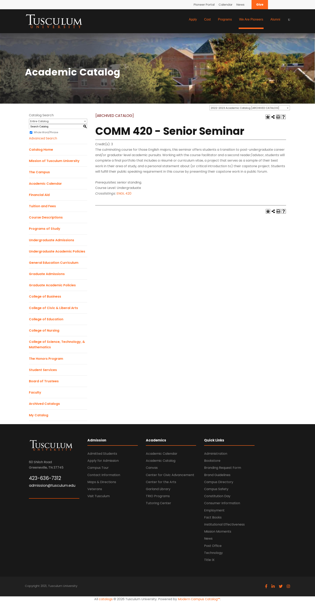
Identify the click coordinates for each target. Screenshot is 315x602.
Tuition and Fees (42, 206)
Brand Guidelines (217, 475)
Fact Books (213, 517)
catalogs (106, 599)
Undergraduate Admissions (51, 240)
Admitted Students (102, 453)
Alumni (275, 19)
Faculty (35, 392)
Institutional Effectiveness (224, 524)
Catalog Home (41, 149)
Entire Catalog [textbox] (39, 121)
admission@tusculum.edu (52, 485)
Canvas (152, 467)
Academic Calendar (45, 183)
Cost (207, 19)
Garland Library (158, 489)
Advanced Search (43, 138)
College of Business (45, 296)
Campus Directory (218, 482)
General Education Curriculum (53, 262)
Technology (213, 552)
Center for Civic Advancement (170, 475)
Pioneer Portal (204, 4)
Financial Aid (39, 195)
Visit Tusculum (98, 496)
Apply (193, 19)
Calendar (225, 4)
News (240, 4)
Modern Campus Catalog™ (199, 599)
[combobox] (250, 107)
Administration (215, 453)
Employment (214, 510)
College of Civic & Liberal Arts (53, 308)
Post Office (213, 545)
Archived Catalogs (44, 403)
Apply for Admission (103, 460)
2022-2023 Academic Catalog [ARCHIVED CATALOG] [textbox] (245, 108)
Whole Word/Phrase (46, 132)
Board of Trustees (44, 381)
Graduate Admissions (47, 274)
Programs (225, 19)
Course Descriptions (46, 217)
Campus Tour (98, 467)
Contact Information (103, 475)
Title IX (209, 560)
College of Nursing (44, 330)
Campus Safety (216, 489)
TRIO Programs (158, 496)
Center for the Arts (161, 482)
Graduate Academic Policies (52, 285)
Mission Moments (217, 531)
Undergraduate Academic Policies (57, 251)
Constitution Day (217, 496)
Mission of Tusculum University (54, 161)
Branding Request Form (222, 467)
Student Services (43, 370)
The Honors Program (46, 358)
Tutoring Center (158, 503)
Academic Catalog (160, 460)
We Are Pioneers (251, 19)
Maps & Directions (101, 482)
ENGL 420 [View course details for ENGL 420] (124, 193)
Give (259, 4)
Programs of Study (44, 228)
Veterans (94, 489)
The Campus (39, 172)
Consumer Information (222, 503)
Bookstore (212, 460)
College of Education (46, 319)
